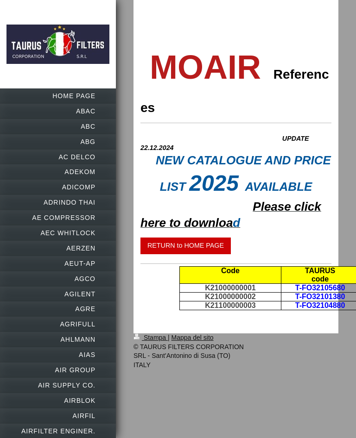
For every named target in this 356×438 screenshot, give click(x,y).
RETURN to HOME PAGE (185, 245)
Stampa (151, 337)
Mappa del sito (193, 337)
